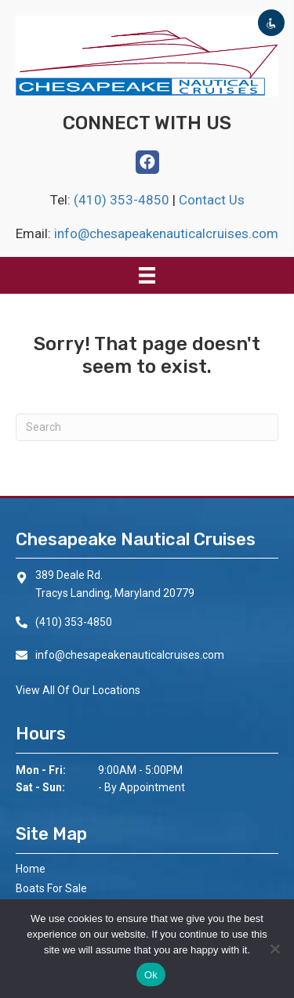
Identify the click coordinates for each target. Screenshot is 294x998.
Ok (151, 975)
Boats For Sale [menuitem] (51, 888)
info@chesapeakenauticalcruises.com (166, 233)
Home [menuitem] (30, 868)
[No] (274, 948)
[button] (147, 162)
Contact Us (212, 200)
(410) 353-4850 (123, 200)
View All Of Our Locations (78, 690)
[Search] (147, 427)
